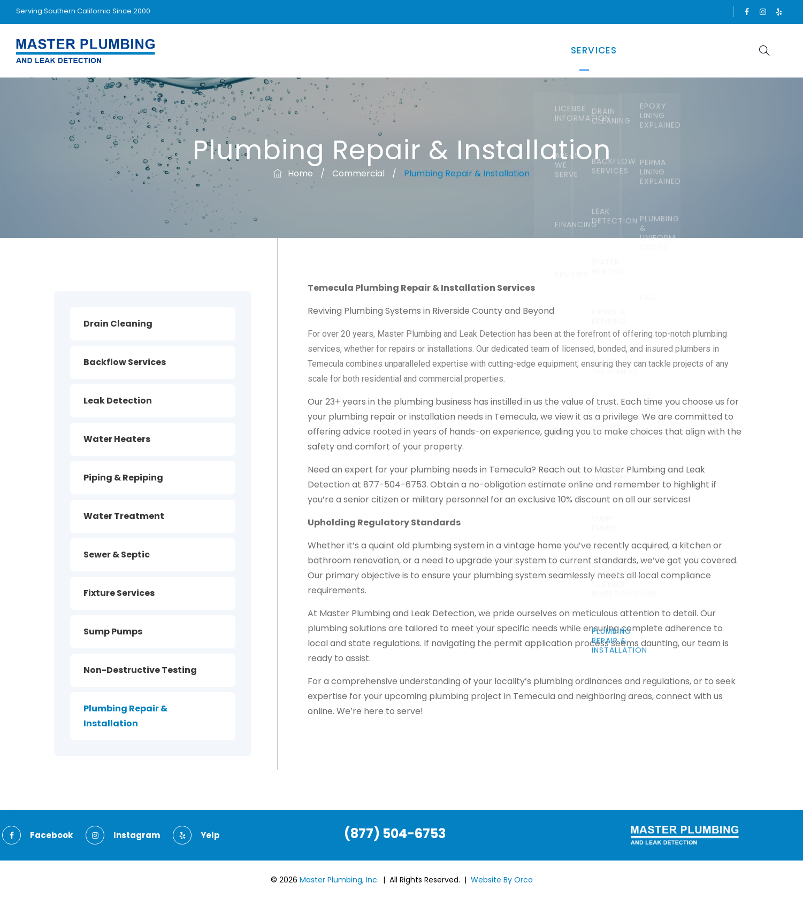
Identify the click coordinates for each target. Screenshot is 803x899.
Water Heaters (116, 439)
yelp (779, 11)
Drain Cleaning (117, 323)
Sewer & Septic (116, 554)
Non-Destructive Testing (140, 670)
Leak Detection (117, 400)
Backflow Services (124, 362)
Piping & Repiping (123, 477)
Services (553, 50)
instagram (763, 11)
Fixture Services (119, 593)
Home (442, 50)
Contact (695, 50)
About (493, 50)
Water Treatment (123, 516)
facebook (746, 11)
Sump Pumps (112, 631)
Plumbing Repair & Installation (125, 716)
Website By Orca (502, 879)
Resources (623, 50)
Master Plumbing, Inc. (339, 879)
